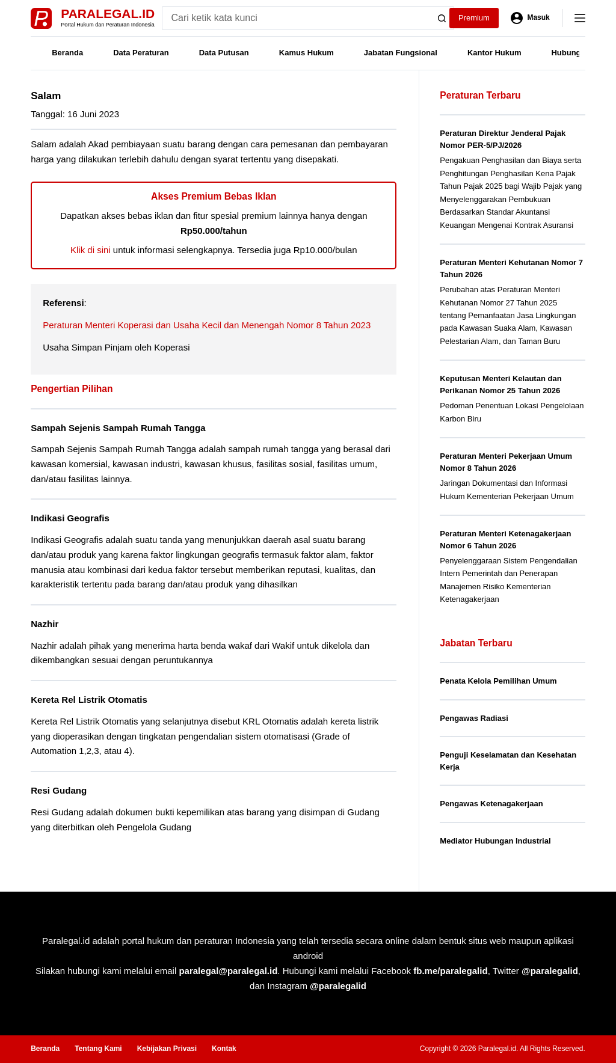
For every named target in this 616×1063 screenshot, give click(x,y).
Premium (474, 17)
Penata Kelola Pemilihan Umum (498, 680)
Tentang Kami (98, 1048)
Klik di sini (90, 250)
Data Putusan (224, 52)
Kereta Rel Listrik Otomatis (89, 699)
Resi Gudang (59, 790)
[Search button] (442, 18)
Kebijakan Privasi (167, 1048)
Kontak (224, 1048)
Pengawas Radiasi (474, 718)
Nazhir (44, 624)
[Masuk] (530, 18)
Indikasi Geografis (70, 518)
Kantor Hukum (494, 52)
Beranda (67, 52)
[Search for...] (296, 18)
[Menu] (579, 18)
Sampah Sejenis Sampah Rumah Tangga (118, 428)
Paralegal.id (108, 13)
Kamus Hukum (306, 52)
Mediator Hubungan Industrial (495, 840)
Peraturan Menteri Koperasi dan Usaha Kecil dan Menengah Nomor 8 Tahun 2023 (207, 325)
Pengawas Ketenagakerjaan (491, 803)
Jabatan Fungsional (400, 52)
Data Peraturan (140, 52)
